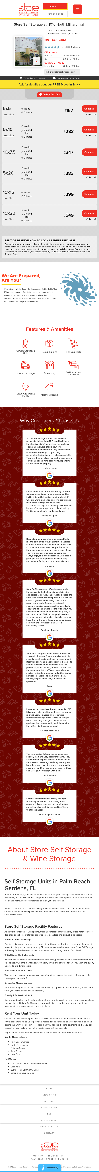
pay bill (55, 6)
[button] (77, 9)
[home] (28, 9)
